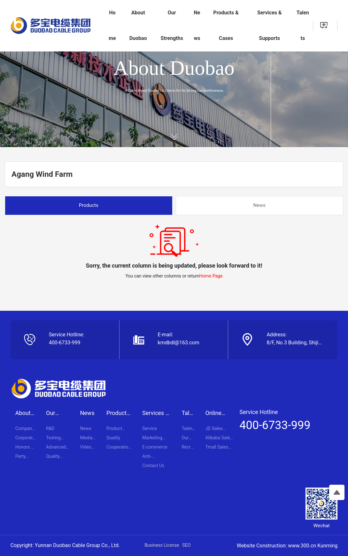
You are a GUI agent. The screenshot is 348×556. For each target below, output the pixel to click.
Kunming (327, 546)
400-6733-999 (65, 343)
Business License (161, 545)
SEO (186, 545)
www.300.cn (302, 546)
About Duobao (174, 68)
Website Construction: (262, 546)
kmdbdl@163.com (178, 343)
